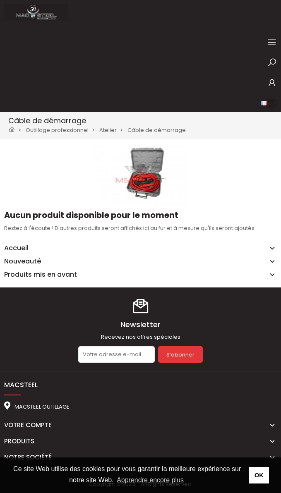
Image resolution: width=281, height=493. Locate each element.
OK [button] (259, 475)
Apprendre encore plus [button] (150, 479)
